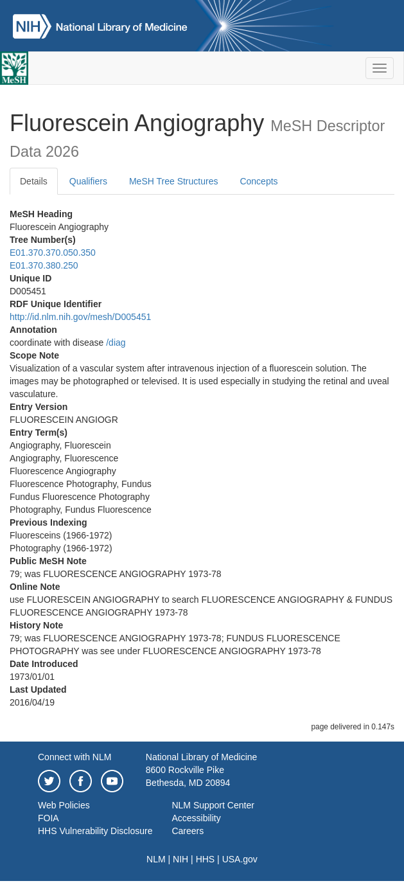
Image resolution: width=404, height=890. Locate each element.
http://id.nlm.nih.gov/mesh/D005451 (80, 317)
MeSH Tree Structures (173, 181)
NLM (156, 859)
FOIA (48, 818)
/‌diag (115, 342)
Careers (187, 831)
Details (34, 181)
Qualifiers (88, 181)
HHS (205, 859)
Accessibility (195, 818)
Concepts (258, 181)
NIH (180, 859)
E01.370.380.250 (44, 265)
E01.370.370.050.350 (53, 252)
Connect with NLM (74, 757)
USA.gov (240, 859)
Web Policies (64, 805)
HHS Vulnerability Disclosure (95, 831)
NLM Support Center (212, 805)
